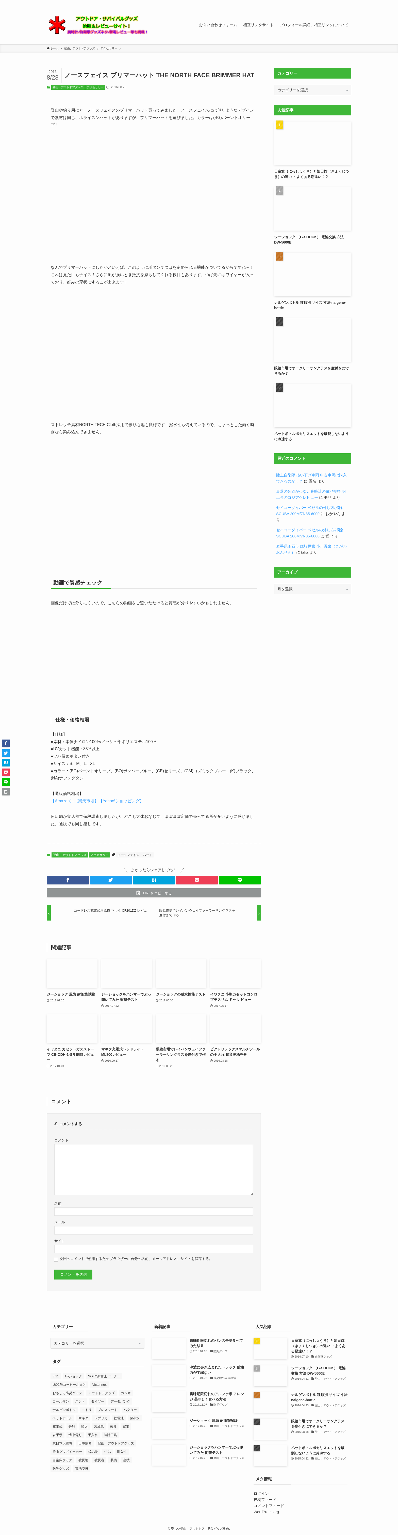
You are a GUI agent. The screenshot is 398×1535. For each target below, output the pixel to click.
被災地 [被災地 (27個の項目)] (83, 1460)
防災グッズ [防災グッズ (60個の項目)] (61, 1468)
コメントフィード (269, 1505)
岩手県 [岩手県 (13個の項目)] (57, 1435)
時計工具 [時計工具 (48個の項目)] (110, 1435)
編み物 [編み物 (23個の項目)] (93, 1452)
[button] (68, 880)
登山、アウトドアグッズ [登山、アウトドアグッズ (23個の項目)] (116, 1443)
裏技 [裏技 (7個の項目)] (126, 1460)
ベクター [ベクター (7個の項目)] (130, 1410)
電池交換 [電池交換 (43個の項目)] (81, 1468)
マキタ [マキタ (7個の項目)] (83, 1418)
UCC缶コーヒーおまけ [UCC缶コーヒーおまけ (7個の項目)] (69, 1385)
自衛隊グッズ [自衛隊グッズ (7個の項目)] (62, 1460)
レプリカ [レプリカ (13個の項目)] (101, 1418)
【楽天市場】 (86, 801)
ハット (147, 855)
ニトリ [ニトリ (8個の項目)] (87, 1410)
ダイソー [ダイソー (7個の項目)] (97, 1401)
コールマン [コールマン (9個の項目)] (61, 1401)
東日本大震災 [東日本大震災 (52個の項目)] (62, 1443)
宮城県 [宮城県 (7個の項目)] (99, 1426)
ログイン (261, 1493)
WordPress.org (266, 1512)
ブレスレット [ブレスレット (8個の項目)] (108, 1410)
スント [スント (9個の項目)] (80, 1401)
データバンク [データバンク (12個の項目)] (120, 1401)
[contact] (341, 3)
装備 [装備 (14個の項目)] (113, 1460)
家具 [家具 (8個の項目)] (113, 1426)
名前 (57, 1204)
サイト (59, 1241)
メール (59, 1222)
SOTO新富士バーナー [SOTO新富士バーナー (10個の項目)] (104, 1376)
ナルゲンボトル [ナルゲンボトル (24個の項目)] (64, 1410)
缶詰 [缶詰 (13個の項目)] (107, 1452)
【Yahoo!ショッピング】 (121, 801)
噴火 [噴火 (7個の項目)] (84, 1426)
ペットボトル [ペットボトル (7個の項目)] (62, 1418)
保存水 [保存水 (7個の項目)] (135, 1418)
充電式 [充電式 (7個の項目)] (57, 1426)
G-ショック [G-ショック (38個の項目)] (73, 1376)
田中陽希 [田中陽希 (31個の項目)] (85, 1443)
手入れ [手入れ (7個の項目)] (93, 1435)
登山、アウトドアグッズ (68, 87)
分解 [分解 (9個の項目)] (72, 1426)
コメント (61, 1140)
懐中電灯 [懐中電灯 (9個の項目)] (75, 1435)
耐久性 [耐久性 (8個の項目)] (122, 1452)
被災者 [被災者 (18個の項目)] (99, 1460)
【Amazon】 (62, 801)
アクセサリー (95, 87)
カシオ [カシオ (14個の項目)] (126, 1393)
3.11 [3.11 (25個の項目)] (56, 1376)
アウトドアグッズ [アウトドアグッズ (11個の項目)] (101, 1393)
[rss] (334, 3)
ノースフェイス (128, 855)
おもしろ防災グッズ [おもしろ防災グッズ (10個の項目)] (67, 1393)
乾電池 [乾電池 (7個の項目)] (119, 1418)
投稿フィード (265, 1499)
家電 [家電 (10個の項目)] (126, 1426)
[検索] (348, 3)
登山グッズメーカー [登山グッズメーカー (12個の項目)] (67, 1452)
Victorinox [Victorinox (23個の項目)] (99, 1385)
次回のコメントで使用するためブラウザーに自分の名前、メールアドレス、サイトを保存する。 (136, 1259)
